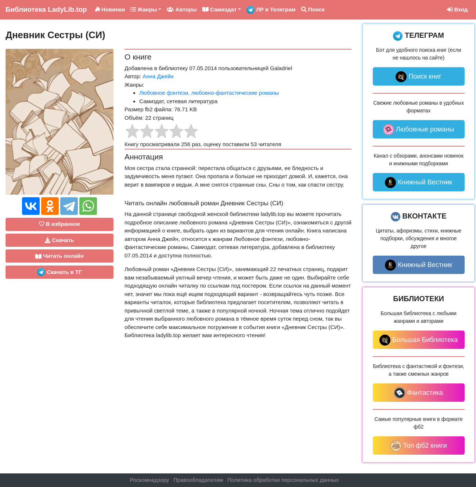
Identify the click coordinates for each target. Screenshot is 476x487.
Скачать (59, 240)
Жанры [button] (143, 9)
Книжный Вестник (418, 182)
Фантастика (418, 392)
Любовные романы (418, 129)
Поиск (313, 9)
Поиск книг (418, 76)
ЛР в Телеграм (271, 10)
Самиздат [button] (219, 9)
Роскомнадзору (149, 480)
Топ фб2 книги (418, 445)
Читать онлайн (59, 256)
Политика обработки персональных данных (283, 480)
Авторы (181, 9)
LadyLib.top (46, 9)
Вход (457, 9)
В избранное (59, 224)
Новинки (110, 9)
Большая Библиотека (418, 340)
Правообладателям (198, 480)
